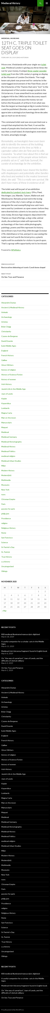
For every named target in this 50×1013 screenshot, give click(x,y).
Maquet (4, 427)
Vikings (4, 571)
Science (4, 542)
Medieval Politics (8, 451)
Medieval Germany (9, 437)
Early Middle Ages (8, 346)
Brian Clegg (6, 327)
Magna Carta (6, 413)
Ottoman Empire (8, 499)
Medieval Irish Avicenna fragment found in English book (24, 651)
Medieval (5, 38)
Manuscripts (6, 422)
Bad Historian (23, 57)
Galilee (4, 360)
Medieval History (10, 3)
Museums (14, 38)
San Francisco (7, 537)
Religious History (8, 528)
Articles (4, 322)
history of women (8, 379)
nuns (3, 494)
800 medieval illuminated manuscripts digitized (20, 634)
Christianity (6, 331)
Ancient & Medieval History (12, 307)
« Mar (4, 611)
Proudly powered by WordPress (12, 1010)
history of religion (8, 370)
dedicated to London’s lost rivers (16, 192)
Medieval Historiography (11, 442)
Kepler (4, 398)
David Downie (7, 341)
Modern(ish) (6, 475)
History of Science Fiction (12, 374)
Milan (3, 466)
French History (7, 355)
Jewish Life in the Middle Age (13, 389)
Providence (6, 518)
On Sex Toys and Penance (25, 275)
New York (5, 490)
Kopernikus (6, 403)
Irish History (6, 384)
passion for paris (8, 509)
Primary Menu (47, 3)
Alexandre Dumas (8, 303)
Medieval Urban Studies (11, 461)
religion (4, 523)
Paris (3, 504)
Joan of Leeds (7, 394)
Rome (3, 533)
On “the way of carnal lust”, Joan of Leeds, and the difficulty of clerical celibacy (22, 659)
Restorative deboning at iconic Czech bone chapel (25, 265)
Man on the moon (8, 418)
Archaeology (6, 317)
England (4, 350)
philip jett (5, 513)
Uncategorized (7, 566)
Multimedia (6, 480)
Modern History (7, 470)
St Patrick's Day (7, 547)
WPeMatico (16, 250)
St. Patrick (5, 552)
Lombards (5, 408)
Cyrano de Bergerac (9, 336)
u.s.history (5, 561)
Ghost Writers (7, 365)
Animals (4, 312)
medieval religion (8, 456)
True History (6, 557)
